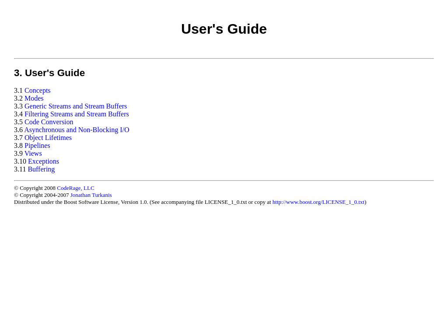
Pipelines (37, 145)
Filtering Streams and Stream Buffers (76, 114)
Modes (34, 98)
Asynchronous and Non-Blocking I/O (76, 129)
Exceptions (43, 161)
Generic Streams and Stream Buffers (75, 106)
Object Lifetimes (48, 137)
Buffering (41, 169)
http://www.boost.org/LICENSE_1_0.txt (318, 202)
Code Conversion (49, 122)
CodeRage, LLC (75, 188)
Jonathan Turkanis (91, 195)
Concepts (37, 90)
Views (33, 153)
